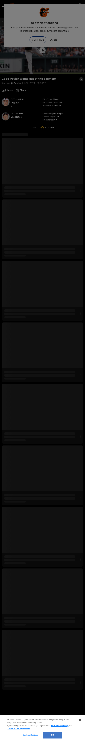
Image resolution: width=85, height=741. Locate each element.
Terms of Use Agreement (19, 729)
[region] (42, 728)
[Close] (80, 720)
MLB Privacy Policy (59, 725)
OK (52, 735)
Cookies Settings (30, 735)
